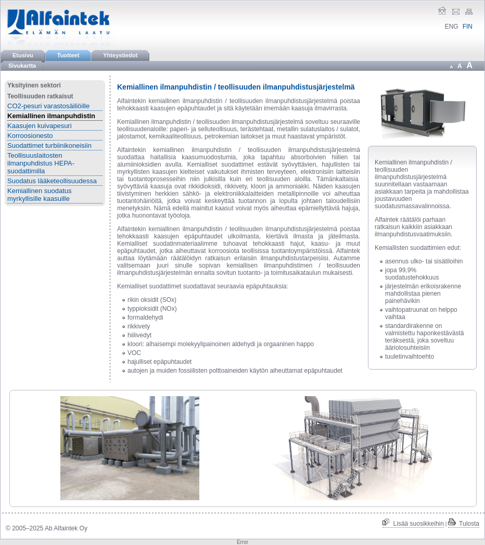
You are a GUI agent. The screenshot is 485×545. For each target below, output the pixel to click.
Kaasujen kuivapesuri (39, 126)
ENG (451, 26)
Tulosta (463, 523)
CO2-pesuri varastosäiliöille (48, 106)
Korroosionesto (30, 136)
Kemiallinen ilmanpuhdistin (51, 116)
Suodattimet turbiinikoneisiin (49, 145)
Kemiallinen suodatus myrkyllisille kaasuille (39, 194)
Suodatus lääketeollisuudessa (52, 181)
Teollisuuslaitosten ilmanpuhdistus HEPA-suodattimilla (40, 163)
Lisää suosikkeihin (413, 523)
